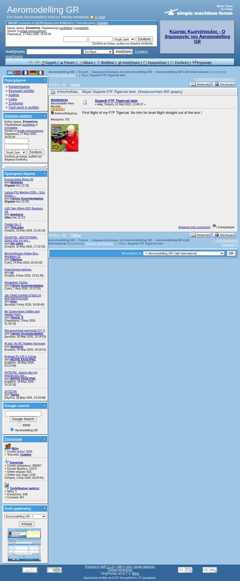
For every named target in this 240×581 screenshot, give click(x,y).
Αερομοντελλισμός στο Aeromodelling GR (122, 71)
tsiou (13, 301)
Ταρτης (14, 394)
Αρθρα (14, 95)
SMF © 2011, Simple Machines (136, 566)
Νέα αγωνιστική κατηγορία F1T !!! (24, 330)
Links (13, 99)
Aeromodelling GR (61, 71)
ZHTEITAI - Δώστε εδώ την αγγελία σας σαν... (21, 374)
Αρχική (48, 63)
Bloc (135, 573)
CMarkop (16, 259)
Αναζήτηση (129, 63)
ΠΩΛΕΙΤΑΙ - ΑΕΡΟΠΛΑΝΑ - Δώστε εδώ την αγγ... (21, 239)
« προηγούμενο (206, 79)
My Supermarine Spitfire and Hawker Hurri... (21, 313)
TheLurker (17, 227)
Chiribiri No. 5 (12, 224)
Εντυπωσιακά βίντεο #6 (18, 179)
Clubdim (102, 23)
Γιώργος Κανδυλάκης (62, 75)
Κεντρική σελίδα (21, 91)
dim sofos (16, 243)
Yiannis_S (16, 317)
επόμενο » (227, 79)
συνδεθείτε (65, 28)
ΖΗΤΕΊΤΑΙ (10, 391)
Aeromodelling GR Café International (182, 71)
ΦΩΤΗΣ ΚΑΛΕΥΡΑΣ (23, 359)
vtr (12, 272)
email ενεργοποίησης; (33, 31)
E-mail (98, 17)
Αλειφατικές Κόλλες (16, 282)
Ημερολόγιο (155, 63)
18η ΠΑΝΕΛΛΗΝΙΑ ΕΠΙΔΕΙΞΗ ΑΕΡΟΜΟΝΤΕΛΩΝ (22, 297)
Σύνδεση (179, 63)
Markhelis (16, 182)
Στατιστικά (13, 439)
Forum (67, 63)
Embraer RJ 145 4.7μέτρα (20, 356)
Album (85, 63)
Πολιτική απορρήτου (120, 569)
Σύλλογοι (16, 103)
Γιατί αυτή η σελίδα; (24, 107)
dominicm (16, 214)
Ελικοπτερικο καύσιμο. (18, 269)
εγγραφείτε (82, 28)
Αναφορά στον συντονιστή (194, 227)
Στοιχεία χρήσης (18, 116)
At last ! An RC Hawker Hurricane (24, 343)
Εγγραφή (202, 63)
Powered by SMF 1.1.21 (100, 566)
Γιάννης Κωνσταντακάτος (27, 198)
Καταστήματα (19, 87)
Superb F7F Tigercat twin (108, 75)
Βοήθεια (105, 63)
